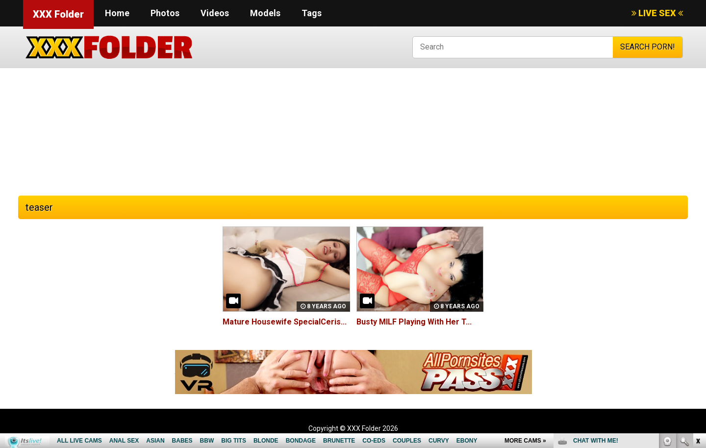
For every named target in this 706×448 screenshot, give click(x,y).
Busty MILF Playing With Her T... (414, 321)
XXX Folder (58, 14)
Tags (312, 13)
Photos (165, 13)
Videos (215, 13)
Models (265, 13)
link (697, 295)
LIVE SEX (657, 13)
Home (117, 13)
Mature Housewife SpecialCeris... (285, 321)
